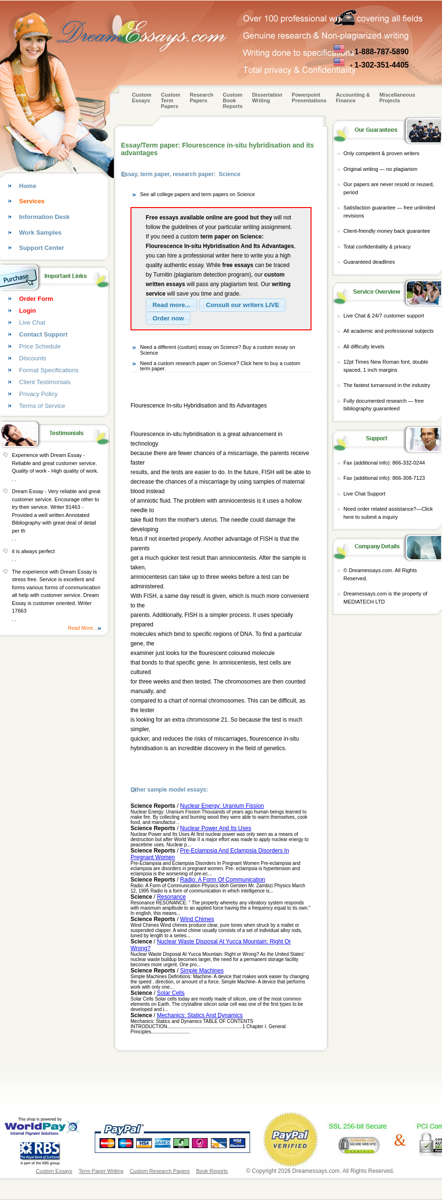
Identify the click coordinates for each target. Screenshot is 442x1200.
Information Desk (44, 216)
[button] (171, 305)
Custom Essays (141, 97)
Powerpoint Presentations (309, 97)
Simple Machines (201, 970)
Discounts (32, 358)
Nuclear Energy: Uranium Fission (222, 806)
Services (32, 201)
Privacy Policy (38, 393)
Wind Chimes (197, 919)
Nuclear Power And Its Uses (215, 828)
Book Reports (212, 1171)
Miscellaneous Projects (397, 97)
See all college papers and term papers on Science (197, 194)
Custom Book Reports (233, 100)
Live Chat (32, 322)
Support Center (41, 247)
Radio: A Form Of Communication (222, 879)
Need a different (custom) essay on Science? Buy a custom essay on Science (217, 350)
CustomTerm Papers (171, 100)
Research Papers (201, 97)
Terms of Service (42, 405)
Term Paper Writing (101, 1171)
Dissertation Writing (267, 97)
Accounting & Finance (353, 97)
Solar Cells (170, 993)
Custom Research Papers (160, 1171)
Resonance (171, 896)
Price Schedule (39, 346)
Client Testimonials (44, 382)
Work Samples (40, 232)
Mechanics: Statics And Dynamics (199, 1015)
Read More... (82, 628)
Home (27, 185)
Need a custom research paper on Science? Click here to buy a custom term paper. (220, 366)
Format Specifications (49, 370)
